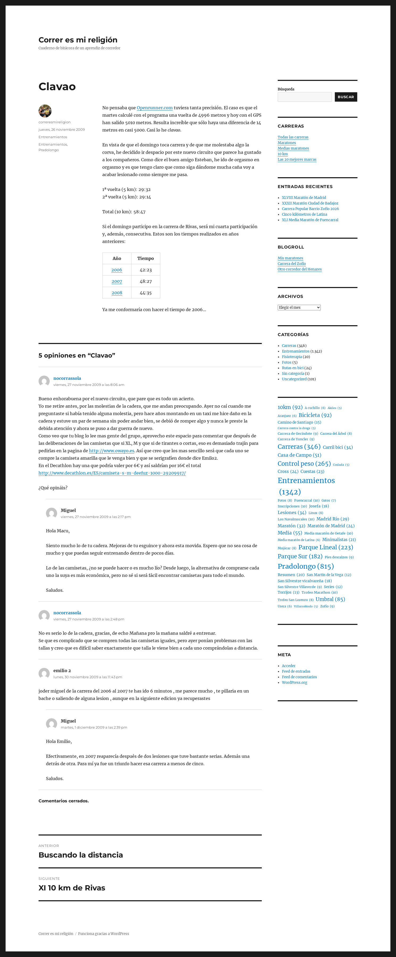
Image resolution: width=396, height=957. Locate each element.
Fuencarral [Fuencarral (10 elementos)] (306, 500)
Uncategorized (294, 379)
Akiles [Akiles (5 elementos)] (335, 408)
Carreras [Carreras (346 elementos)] (299, 447)
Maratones (287, 143)
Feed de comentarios (299, 677)
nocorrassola (67, 378)
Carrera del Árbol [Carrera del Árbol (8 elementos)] (336, 433)
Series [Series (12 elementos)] (333, 587)
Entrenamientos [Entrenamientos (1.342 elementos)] (306, 487)
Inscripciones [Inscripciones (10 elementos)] (292, 506)
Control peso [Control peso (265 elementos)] (304, 463)
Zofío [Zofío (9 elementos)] (327, 606)
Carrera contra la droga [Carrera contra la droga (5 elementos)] (297, 428)
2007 (117, 281)
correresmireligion (55, 122)
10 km (283, 154)
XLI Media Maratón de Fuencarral (310, 220)
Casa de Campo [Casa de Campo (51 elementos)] (299, 455)
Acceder (289, 666)
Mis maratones (290, 258)
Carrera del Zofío (292, 264)
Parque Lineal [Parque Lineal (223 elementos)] (325, 547)
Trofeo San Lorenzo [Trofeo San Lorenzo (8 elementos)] (296, 599)
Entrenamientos (53, 137)
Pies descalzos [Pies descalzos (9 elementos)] (339, 557)
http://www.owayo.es (111, 450)
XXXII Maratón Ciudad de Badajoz (310, 203)
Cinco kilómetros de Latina (304, 214)
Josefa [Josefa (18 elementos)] (319, 506)
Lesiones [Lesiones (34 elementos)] (292, 512)
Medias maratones (293, 148)
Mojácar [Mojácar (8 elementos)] (287, 548)
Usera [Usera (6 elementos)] (285, 606)
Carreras (289, 345)
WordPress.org (294, 682)
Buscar (346, 97)
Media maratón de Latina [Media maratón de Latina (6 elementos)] (299, 540)
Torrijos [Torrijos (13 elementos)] (289, 592)
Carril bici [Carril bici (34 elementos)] (338, 447)
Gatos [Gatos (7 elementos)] (329, 500)
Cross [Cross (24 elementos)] (288, 471)
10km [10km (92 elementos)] (290, 407)
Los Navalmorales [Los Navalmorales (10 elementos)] (296, 519)
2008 (117, 292)
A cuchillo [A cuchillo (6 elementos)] (315, 408)
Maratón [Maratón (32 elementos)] (291, 526)
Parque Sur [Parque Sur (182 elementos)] (300, 556)
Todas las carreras (293, 137)
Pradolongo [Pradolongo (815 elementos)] (306, 566)
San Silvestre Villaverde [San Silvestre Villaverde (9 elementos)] (300, 587)
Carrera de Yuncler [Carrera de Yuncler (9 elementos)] (296, 439)
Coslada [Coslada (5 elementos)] (341, 465)
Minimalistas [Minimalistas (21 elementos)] (339, 540)
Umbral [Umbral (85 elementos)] (330, 599)
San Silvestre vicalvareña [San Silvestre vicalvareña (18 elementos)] (305, 581)
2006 (116, 269)
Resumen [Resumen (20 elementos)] (291, 575)
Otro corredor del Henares (300, 269)
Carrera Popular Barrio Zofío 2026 (310, 209)
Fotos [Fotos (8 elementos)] (285, 500)
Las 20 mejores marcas (297, 159)
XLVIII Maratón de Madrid (304, 197)
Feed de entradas (296, 671)
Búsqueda (286, 89)
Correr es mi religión (78, 39)
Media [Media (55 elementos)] (290, 533)
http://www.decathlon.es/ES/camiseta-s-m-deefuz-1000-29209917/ (112, 473)
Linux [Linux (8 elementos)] (316, 512)
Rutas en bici (293, 368)
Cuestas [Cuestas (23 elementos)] (312, 471)
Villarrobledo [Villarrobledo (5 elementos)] (306, 606)
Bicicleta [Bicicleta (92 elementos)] (315, 415)
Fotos (287, 362)
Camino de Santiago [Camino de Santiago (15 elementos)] (299, 422)
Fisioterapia (292, 357)
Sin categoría (293, 373)
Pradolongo (49, 150)
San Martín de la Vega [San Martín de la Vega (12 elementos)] (329, 575)
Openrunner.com (155, 107)
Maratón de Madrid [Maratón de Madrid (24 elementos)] (331, 526)
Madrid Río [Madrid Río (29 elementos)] (333, 519)
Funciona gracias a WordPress (103, 934)
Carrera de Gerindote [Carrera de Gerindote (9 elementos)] (298, 433)
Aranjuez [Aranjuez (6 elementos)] (287, 416)
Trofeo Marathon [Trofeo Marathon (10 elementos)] (320, 592)
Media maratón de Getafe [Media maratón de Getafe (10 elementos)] (328, 533)
